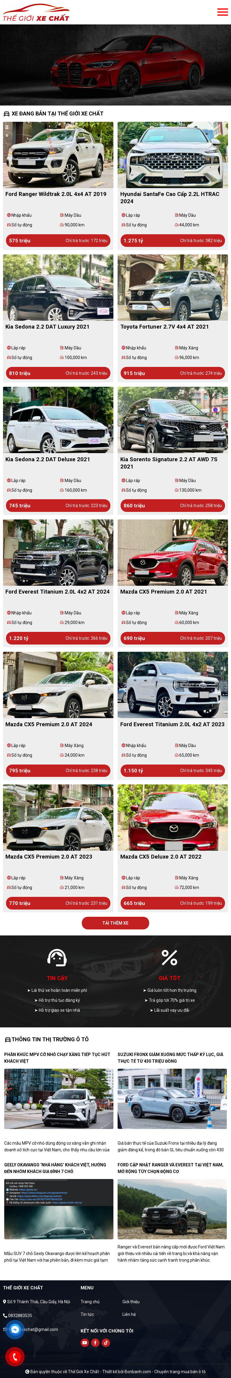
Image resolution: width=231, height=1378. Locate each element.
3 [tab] (122, 96)
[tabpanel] (115, 53)
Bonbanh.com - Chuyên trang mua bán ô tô (165, 1371)
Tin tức (87, 1314)
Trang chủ (90, 1301)
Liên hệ (129, 1314)
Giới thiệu (131, 1301)
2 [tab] (115, 96)
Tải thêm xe (115, 923)
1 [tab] (109, 96)
